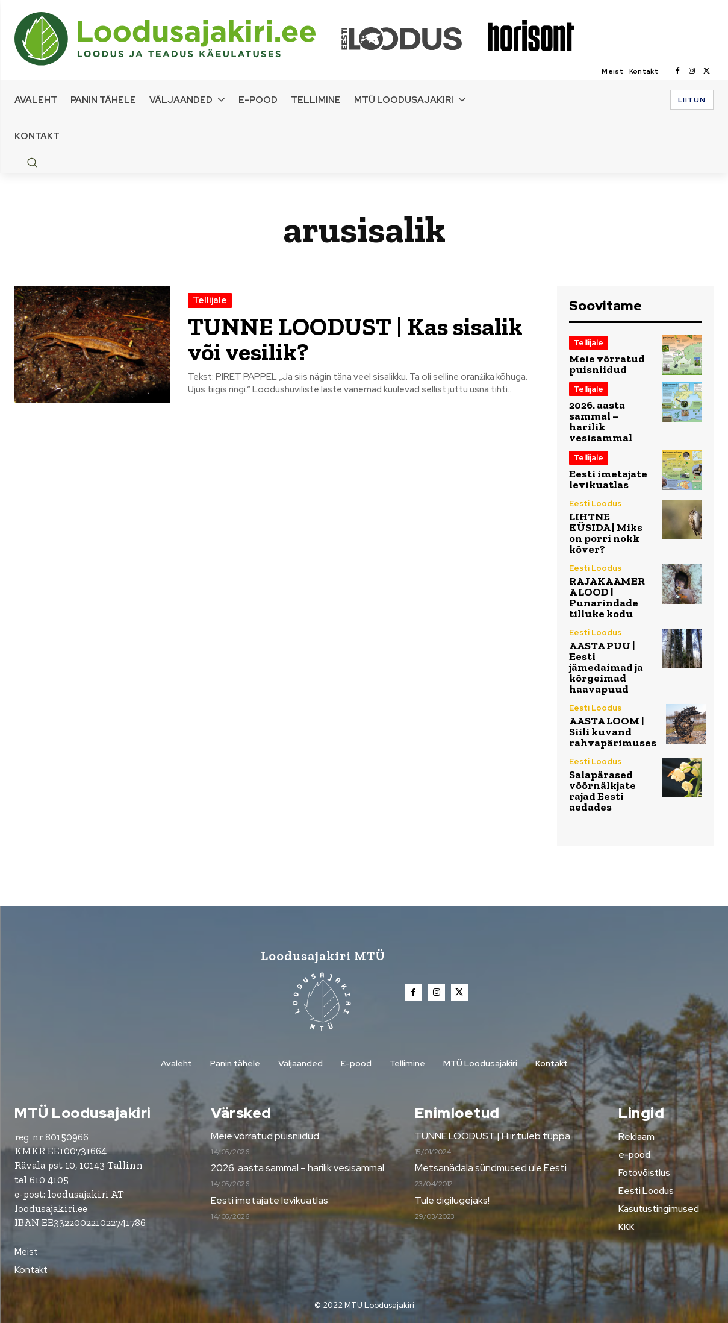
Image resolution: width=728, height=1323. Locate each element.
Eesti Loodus (595, 504)
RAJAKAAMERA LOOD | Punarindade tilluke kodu (607, 597)
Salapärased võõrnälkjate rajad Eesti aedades (602, 791)
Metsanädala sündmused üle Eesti (491, 1167)
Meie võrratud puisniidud (607, 364)
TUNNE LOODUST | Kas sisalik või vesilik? (360, 339)
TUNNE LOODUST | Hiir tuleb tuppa (492, 1136)
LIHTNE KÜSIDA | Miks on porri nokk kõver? (605, 533)
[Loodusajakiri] (177, 39)
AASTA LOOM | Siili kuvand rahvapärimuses (612, 731)
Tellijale (210, 300)
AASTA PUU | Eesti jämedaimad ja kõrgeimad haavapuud (606, 667)
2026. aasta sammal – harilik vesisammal (600, 421)
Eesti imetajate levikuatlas (608, 479)
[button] (31, 162)
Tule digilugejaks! (452, 1200)
